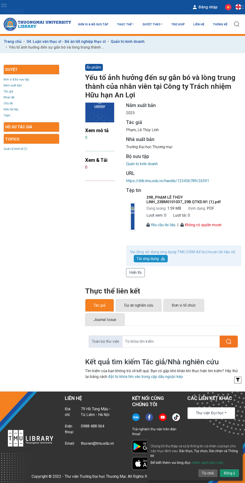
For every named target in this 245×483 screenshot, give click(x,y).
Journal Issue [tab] (105, 319)
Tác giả (8, 91)
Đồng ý (229, 473)
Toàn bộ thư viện (105, 341)
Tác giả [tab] (100, 305)
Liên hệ (198, 24)
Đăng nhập (204, 7)
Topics (12, 139)
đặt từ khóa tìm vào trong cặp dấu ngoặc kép (145, 376)
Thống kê (220, 24)
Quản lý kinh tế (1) (15, 149)
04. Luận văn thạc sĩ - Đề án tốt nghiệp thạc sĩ (66, 41)
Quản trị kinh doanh (128, 41)
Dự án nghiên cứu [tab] (138, 305)
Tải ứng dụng (151, 258)
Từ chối (208, 473)
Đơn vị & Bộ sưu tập (93, 24)
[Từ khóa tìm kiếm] (171, 342)
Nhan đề (9, 97)
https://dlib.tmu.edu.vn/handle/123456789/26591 (167, 181)
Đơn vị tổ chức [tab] (184, 305)
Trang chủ (13, 41)
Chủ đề (8, 103)
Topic (7, 115)
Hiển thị (135, 272)
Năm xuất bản (13, 85)
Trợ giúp (178, 24)
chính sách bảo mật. (207, 463)
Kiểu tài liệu (11, 109)
